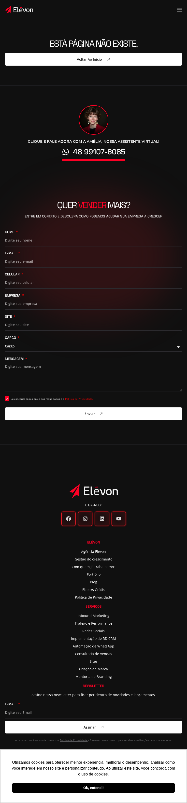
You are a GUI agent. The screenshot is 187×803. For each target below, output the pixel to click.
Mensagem (15, 359)
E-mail (11, 253)
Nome (10, 232)
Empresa (13, 296)
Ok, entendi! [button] (93, 788)
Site (9, 317)
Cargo (11, 338)
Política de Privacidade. (79, 399)
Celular (13, 274)
